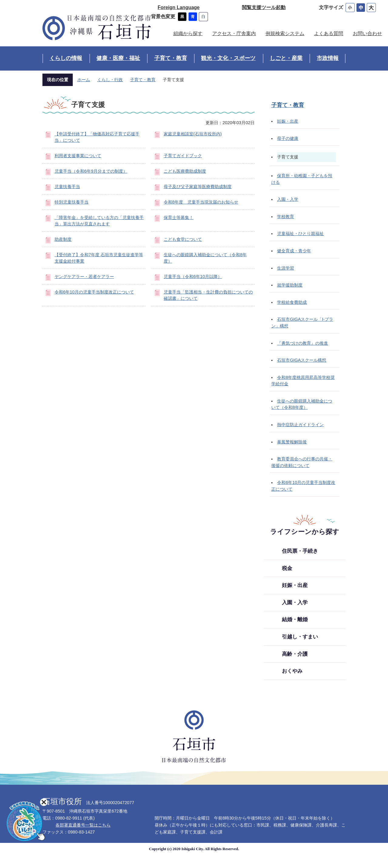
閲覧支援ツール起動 (264, 7)
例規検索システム (285, 33)
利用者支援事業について (78, 155)
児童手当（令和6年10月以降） (193, 276)
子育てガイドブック (183, 155)
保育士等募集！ (178, 217)
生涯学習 (285, 268)
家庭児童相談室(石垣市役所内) (193, 133)
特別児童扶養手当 (72, 202)
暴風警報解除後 (292, 441)
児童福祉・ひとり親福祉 (300, 233)
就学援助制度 (290, 285)
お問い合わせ (367, 33)
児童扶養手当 (67, 186)
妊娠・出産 (287, 121)
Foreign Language (178, 7)
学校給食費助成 (292, 302)
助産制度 (63, 239)
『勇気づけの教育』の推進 (302, 343)
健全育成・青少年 (294, 250)
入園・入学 (287, 199)
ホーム (83, 79)
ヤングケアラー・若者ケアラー (84, 276)
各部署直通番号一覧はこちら (83, 825)
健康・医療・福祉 (118, 58)
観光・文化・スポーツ (228, 58)
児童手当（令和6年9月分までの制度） (91, 171)
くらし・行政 (110, 79)
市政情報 (328, 58)
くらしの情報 (65, 58)
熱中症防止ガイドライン (300, 424)
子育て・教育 (170, 58)
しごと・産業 (286, 58)
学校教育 (285, 216)
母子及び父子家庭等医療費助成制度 (198, 186)
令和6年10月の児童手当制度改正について (94, 292)
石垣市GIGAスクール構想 (301, 360)
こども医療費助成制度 (185, 171)
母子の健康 (287, 138)
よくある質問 (328, 33)
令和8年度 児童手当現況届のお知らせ (201, 202)
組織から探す (187, 33)
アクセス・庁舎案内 (234, 33)
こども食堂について (183, 239)
